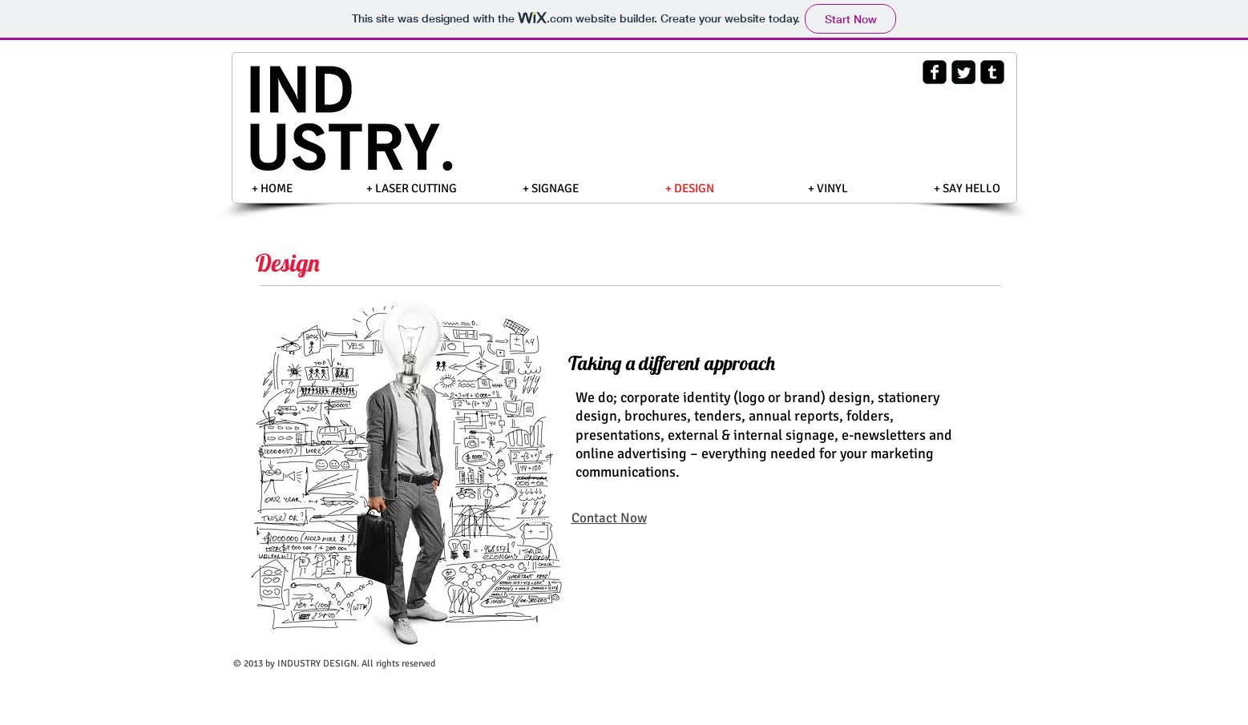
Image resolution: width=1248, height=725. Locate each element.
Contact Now (609, 518)
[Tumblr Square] (992, 72)
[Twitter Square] (963, 72)
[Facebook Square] (935, 72)
